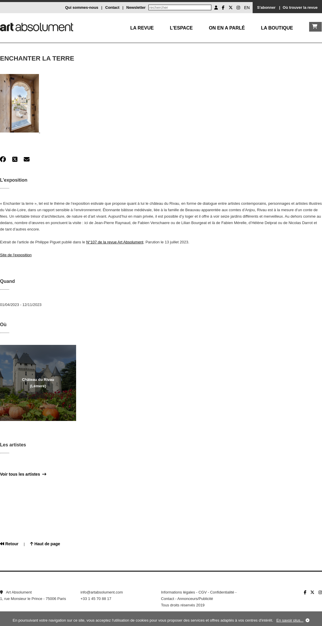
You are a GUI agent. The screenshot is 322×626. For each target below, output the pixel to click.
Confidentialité (222, 592)
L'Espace (181, 27)
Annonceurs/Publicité (195, 598)
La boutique (277, 27)
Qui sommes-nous (81, 7)
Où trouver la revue (300, 7)
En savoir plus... (290, 620)
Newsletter (136, 7)
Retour (9, 543)
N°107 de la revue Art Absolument (114, 242)
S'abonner (266, 7)
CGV (202, 592)
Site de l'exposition (16, 255)
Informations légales (178, 592)
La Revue (142, 27)
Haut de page (45, 543)
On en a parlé (227, 27)
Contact (112, 7)
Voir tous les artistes (23, 474)
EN (247, 7)
